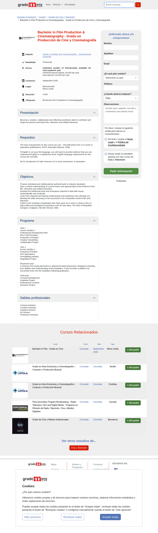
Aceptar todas (110, 517)
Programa (27, 220)
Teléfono (108, 84)
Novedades (70, 4)
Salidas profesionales (35, 298)
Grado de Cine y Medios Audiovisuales (50, 419)
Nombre (108, 43)
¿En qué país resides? (115, 74)
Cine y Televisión (79, 448)
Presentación (29, 112)
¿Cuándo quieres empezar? (117, 94)
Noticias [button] (57, 4)
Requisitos (27, 137)
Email (106, 64)
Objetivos (26, 176)
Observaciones (111, 104)
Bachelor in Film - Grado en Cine (47, 349)
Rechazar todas (72, 517)
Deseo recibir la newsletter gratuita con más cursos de (120, 157)
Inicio (48, 4)
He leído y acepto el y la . (120, 142)
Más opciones (33, 517)
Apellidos (108, 53)
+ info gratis (133, 350)
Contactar (97, 464)
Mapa (53, 464)
